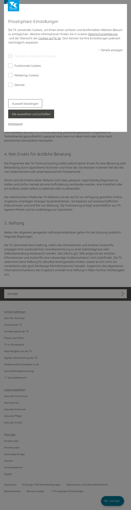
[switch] (110, 50)
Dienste (19, 85)
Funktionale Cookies (27, 66)
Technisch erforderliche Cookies (35, 56)
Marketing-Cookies (26, 75)
